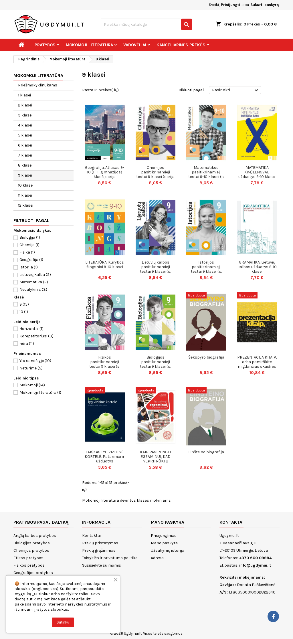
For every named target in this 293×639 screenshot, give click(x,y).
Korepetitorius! (36, 336)
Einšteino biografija (206, 452)
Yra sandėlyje (35, 360)
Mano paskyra (164, 543)
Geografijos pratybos (33, 572)
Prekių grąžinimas (99, 550)
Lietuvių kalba (35, 274)
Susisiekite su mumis (101, 565)
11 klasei (25, 195)
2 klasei (25, 105)
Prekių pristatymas (100, 543)
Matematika (33, 282)
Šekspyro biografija (206, 357)
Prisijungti (230, 5)
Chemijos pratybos (31, 550)
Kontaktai (91, 535)
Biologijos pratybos (31, 543)
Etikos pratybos (28, 557)
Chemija (29, 244)
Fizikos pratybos (29, 565)
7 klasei (25, 155)
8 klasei (25, 165)
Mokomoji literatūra (89, 45)
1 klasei (24, 95)
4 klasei (25, 125)
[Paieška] (146, 24)
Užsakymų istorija (167, 550)
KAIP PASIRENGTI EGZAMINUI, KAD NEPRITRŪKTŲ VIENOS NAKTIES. (155, 459)
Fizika (27, 252)
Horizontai (31, 328)
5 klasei (25, 135)
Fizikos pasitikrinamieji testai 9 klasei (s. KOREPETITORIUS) (104, 364)
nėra (26, 343)
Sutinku (63, 622)
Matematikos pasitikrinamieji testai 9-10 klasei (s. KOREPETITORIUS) (206, 174)
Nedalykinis (33, 289)
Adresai (158, 557)
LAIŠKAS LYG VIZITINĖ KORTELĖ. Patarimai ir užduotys (104, 457)
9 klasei (25, 175)
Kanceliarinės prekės (181, 45)
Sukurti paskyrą (264, 5)
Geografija (31, 259)
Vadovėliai (134, 45)
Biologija (29, 237)
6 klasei (25, 145)
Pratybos (45, 45)
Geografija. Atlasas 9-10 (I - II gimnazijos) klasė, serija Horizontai (104, 174)
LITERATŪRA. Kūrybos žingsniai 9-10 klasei (104, 264)
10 (23, 311)
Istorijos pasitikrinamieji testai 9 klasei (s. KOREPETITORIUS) (206, 269)
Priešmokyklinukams (37, 85)
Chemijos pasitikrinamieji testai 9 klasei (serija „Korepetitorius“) (155, 174)
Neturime (31, 368)
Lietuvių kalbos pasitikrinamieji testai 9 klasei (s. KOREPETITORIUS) (155, 269)
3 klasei (25, 115)
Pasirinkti (236, 90)
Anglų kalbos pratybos (34, 535)
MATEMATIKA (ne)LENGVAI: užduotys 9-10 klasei (257, 172)
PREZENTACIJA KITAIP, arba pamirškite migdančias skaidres (257, 362)
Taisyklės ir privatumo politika (110, 557)
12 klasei (25, 205)
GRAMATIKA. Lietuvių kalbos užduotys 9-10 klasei (257, 267)
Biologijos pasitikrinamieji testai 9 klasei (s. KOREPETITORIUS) (155, 364)
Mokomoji (32, 385)
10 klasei (25, 185)
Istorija (28, 267)
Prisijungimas (164, 535)
